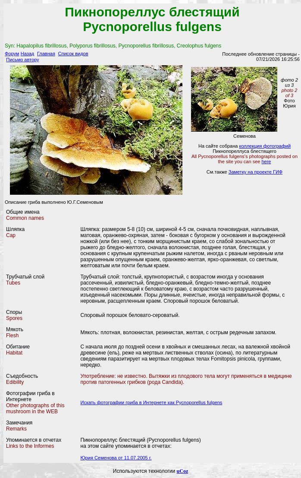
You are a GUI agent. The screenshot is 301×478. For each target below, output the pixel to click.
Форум (12, 53)
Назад (27, 53)
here (266, 161)
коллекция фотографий (265, 146)
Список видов (73, 53)
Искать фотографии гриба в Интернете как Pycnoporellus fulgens (152, 402)
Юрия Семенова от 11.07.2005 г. (116, 457)
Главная (46, 53)
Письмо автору (22, 59)
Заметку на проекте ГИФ (255, 171)
